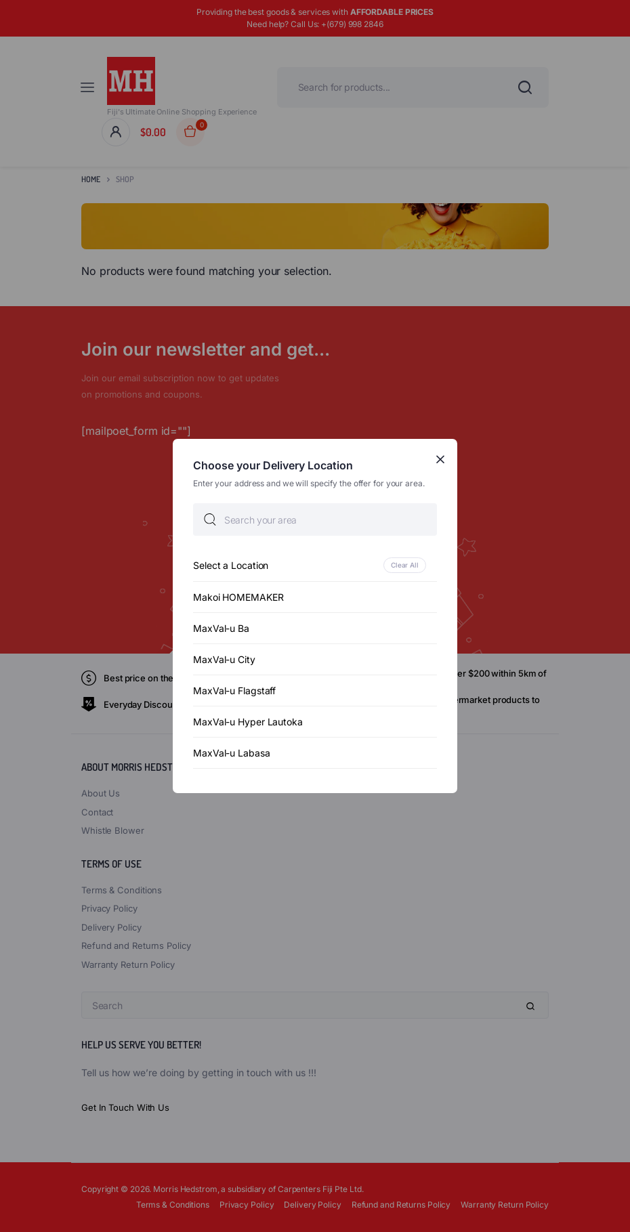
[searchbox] (315, 519)
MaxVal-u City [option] (224, 659)
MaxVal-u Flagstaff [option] (234, 690)
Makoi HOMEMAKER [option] (238, 597)
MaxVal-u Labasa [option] (231, 753)
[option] (315, 565)
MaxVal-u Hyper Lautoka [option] (248, 721)
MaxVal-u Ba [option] (221, 628)
